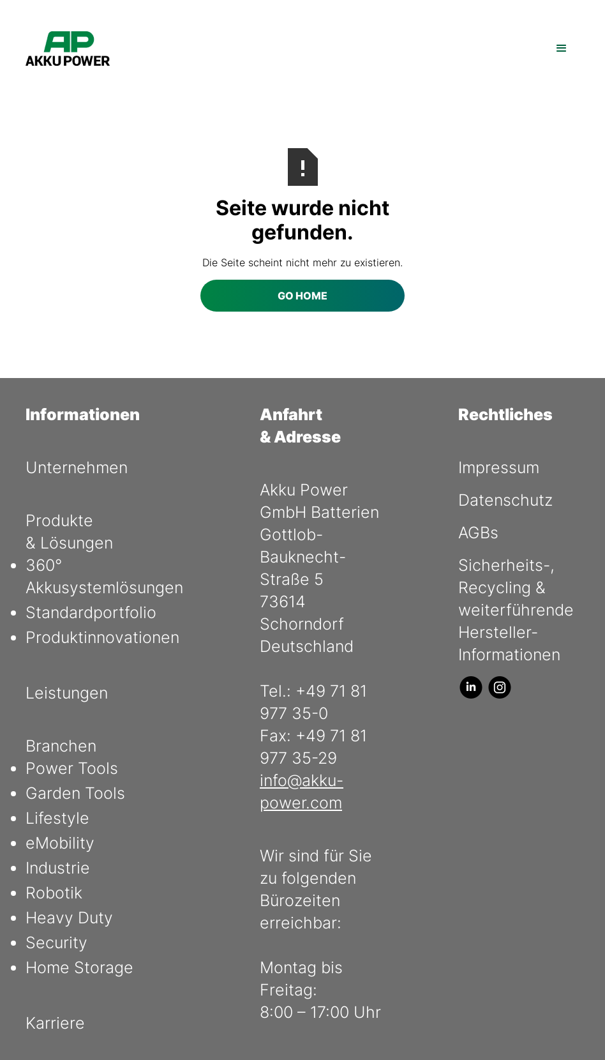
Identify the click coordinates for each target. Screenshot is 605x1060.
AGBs (478, 532)
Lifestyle (57, 818)
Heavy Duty (69, 917)
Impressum (498, 467)
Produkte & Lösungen (69, 531)
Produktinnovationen (102, 637)
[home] (68, 48)
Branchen (61, 745)
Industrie (58, 867)
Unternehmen (77, 467)
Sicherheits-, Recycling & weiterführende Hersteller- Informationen (516, 610)
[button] (561, 48)
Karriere (55, 1023)
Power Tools (72, 768)
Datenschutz (505, 500)
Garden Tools (75, 793)
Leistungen (67, 692)
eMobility (60, 842)
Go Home (302, 295)
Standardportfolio (91, 612)
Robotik (54, 892)
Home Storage (79, 967)
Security (56, 942)
